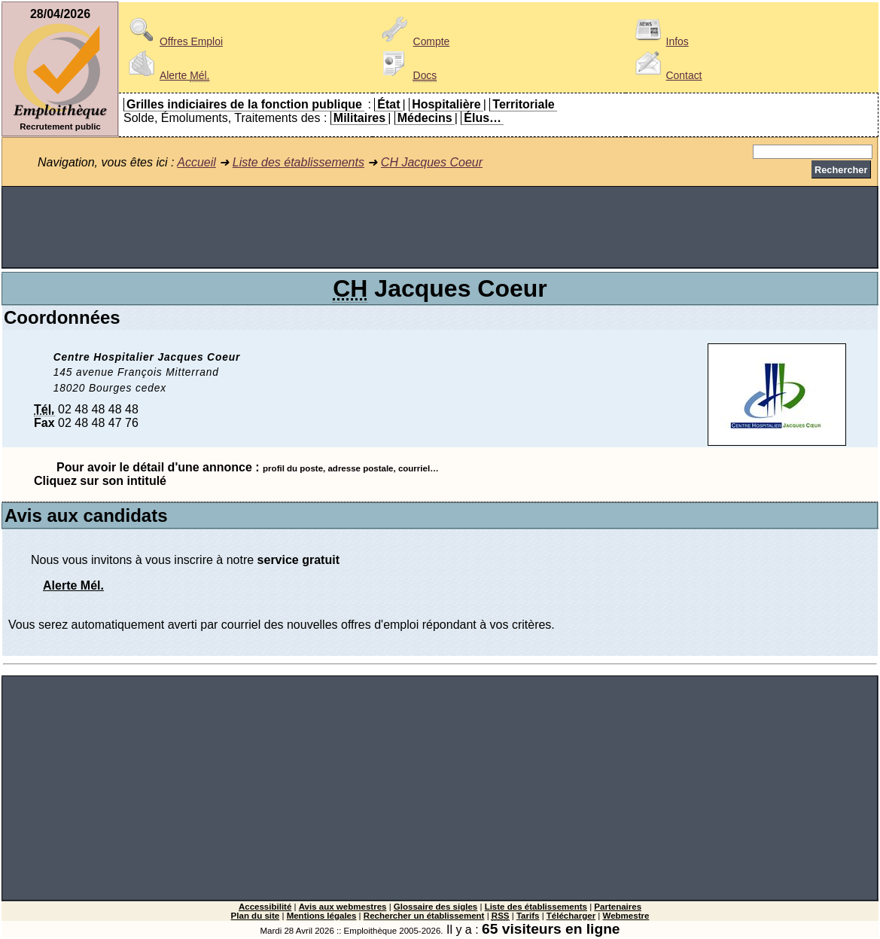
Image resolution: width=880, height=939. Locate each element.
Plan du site (255, 915)
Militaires (359, 117)
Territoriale (523, 104)
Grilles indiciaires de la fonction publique (244, 104)
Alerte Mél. (73, 585)
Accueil (196, 162)
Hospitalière (446, 104)
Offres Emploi (173, 41)
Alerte (166, 75)
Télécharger (571, 915)
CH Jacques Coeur (432, 162)
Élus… (482, 117)
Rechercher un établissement (424, 915)
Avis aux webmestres (343, 906)
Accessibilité (265, 906)
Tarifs (528, 915)
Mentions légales (322, 915)
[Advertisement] (440, 227)
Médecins (424, 117)
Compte (413, 41)
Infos (659, 41)
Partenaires (617, 906)
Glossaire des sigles (435, 906)
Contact (666, 75)
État (388, 104)
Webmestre (626, 915)
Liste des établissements (298, 162)
